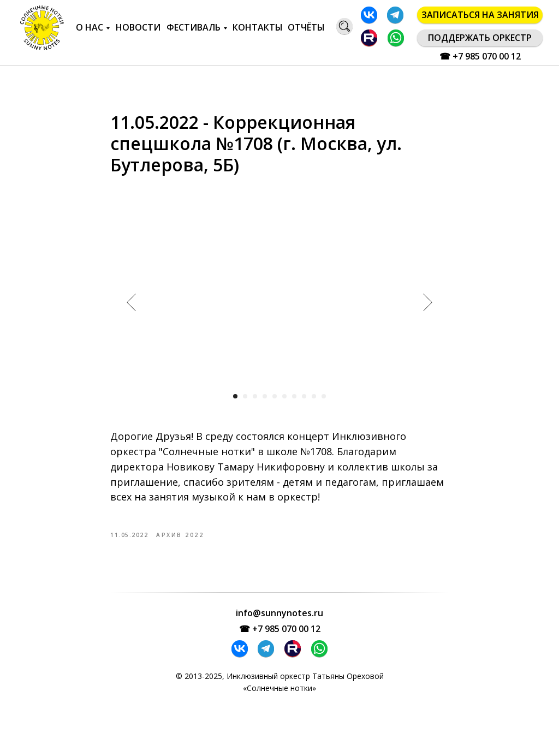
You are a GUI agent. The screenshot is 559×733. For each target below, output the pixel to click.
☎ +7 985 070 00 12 (480, 56)
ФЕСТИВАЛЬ (193, 27)
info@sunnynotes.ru (279, 625)
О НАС (89, 27)
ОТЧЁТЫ (306, 27)
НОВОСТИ (138, 27)
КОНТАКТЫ (258, 27)
